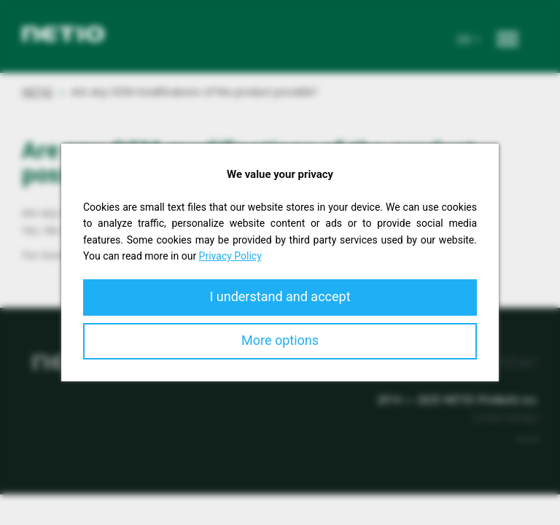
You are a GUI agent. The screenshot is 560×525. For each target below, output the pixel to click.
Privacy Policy (230, 256)
